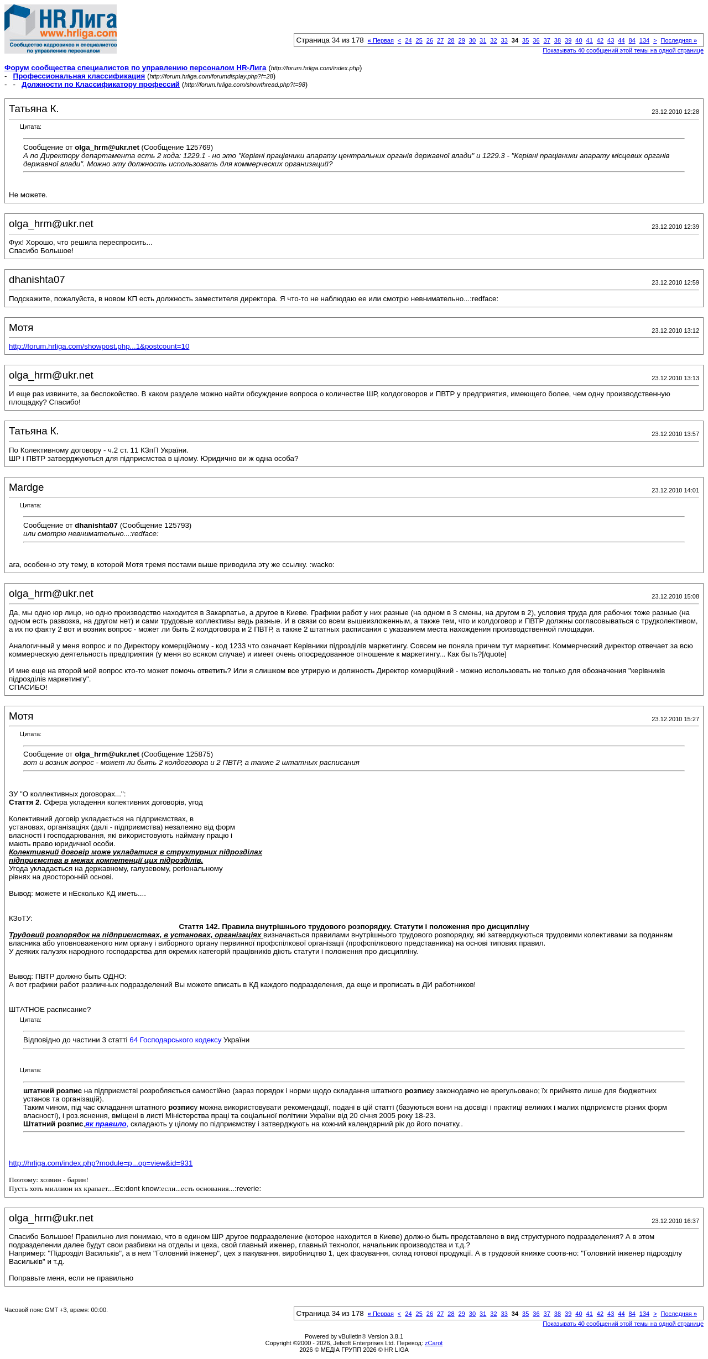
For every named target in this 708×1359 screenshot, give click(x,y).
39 (568, 40)
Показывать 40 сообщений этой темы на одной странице (623, 50)
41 (589, 40)
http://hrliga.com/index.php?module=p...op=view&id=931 (100, 1163)
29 (462, 40)
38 (557, 40)
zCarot (433, 1343)
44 (621, 40)
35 (525, 40)
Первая (381, 40)
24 (408, 40)
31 (483, 40)
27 (440, 40)
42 (600, 40)
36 (536, 40)
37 (547, 40)
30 (472, 40)
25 (419, 40)
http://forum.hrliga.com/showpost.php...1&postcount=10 (99, 346)
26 (429, 40)
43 (610, 40)
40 (578, 40)
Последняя (679, 40)
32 (493, 40)
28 (450, 40)
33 (504, 40)
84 (632, 40)
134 (644, 40)
